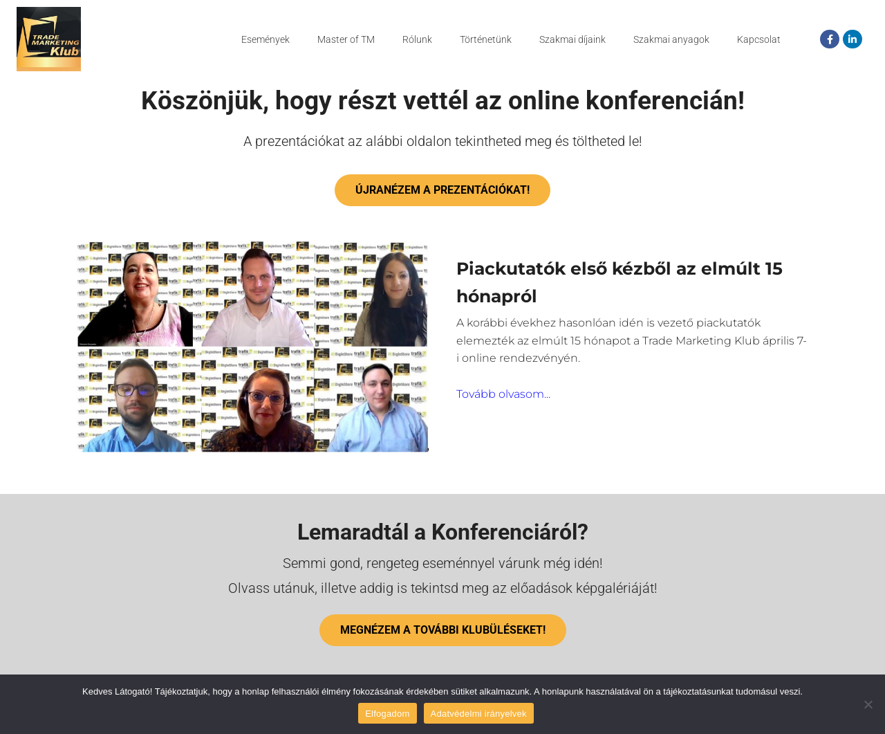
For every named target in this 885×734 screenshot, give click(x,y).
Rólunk (417, 39)
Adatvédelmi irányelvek (479, 713)
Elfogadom (387, 713)
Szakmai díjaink (572, 39)
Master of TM (346, 39)
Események (265, 39)
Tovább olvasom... (503, 426)
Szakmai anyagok (671, 39)
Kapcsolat (759, 39)
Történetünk (486, 39)
